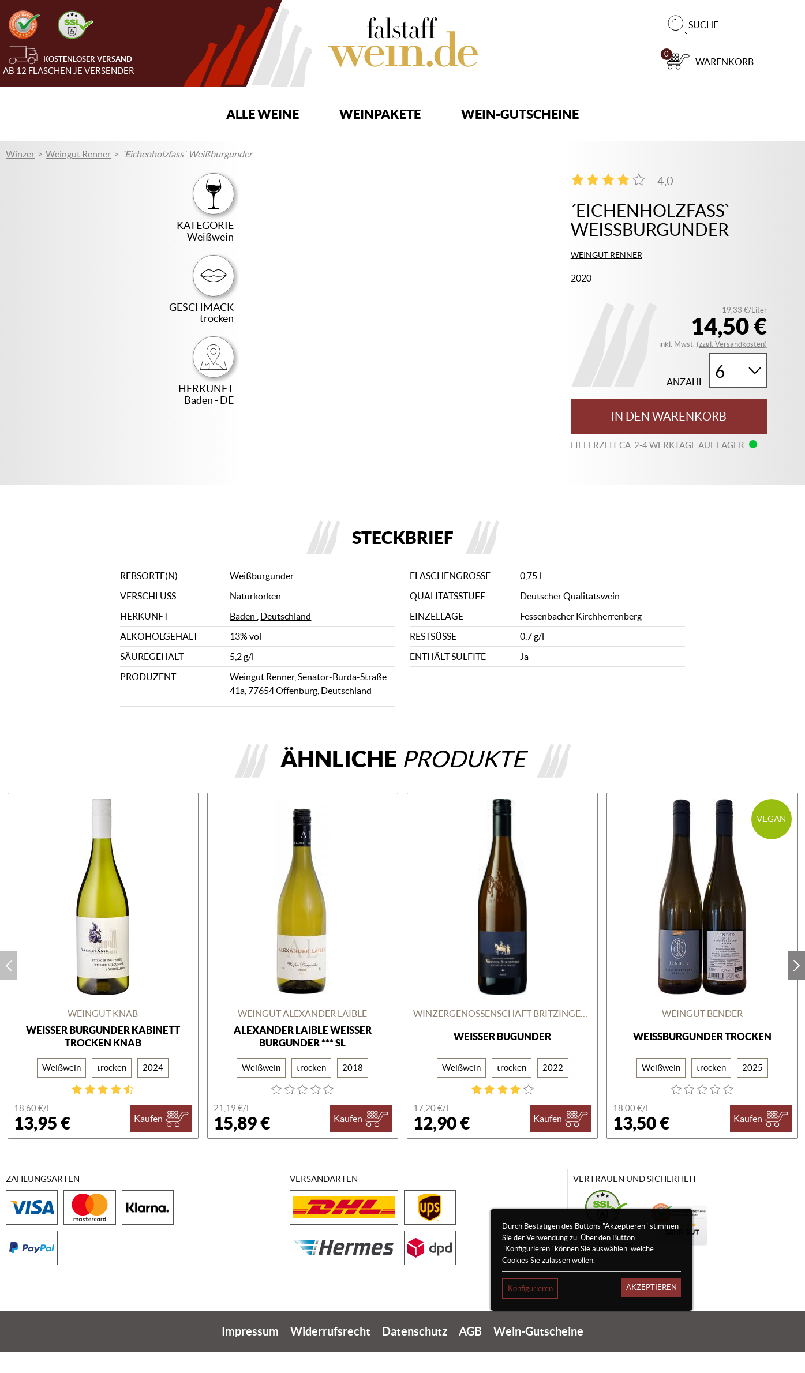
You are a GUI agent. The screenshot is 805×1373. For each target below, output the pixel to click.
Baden (243, 638)
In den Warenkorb (669, 416)
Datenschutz (414, 1352)
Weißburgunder (262, 597)
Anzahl (685, 382)
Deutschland (285, 638)
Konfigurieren (530, 1288)
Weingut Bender (702, 1035)
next (796, 987)
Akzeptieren (651, 1287)
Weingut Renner (78, 154)
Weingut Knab (103, 1035)
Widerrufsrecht (330, 1352)
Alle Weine (262, 114)
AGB (470, 1352)
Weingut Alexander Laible (302, 1035)
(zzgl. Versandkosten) (732, 344)
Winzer (20, 154)
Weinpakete (380, 114)
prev (8, 987)
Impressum (250, 1352)
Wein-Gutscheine (520, 114)
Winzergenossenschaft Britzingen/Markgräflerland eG (502, 1035)
